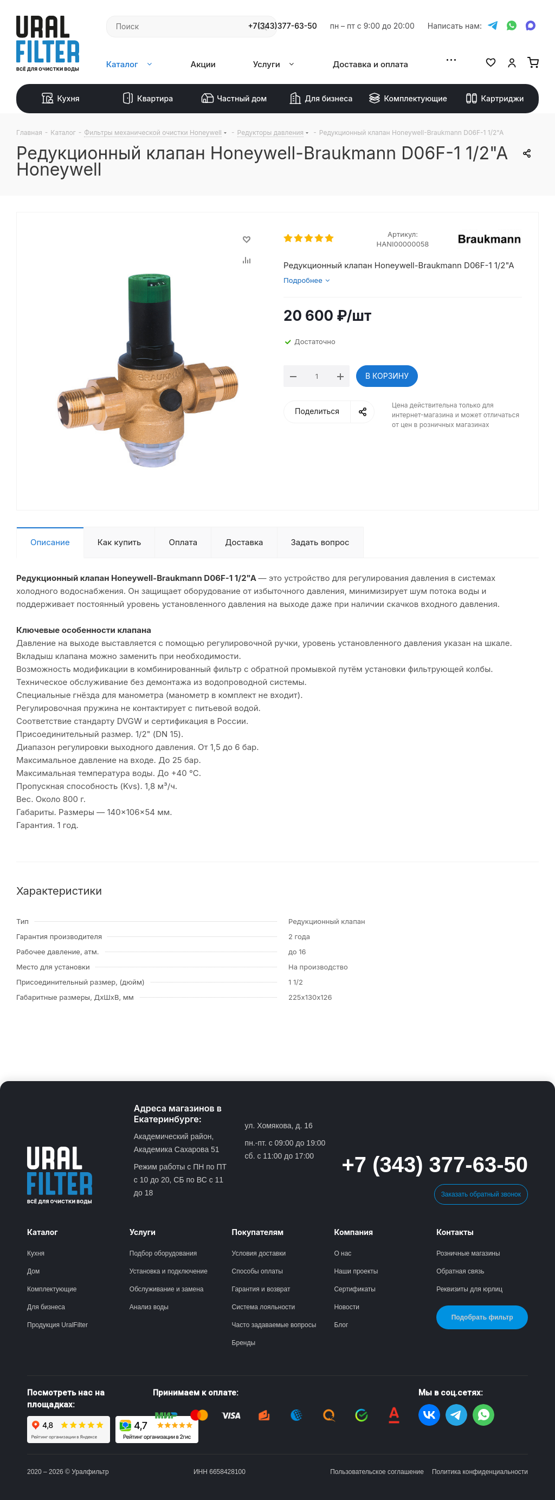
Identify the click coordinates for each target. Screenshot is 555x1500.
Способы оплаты (257, 1271)
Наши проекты (356, 1271)
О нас (342, 1253)
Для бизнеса (320, 99)
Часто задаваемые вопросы (274, 1325)
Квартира (147, 99)
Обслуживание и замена (167, 1289)
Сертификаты (355, 1289)
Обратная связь (460, 1271)
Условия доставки (259, 1253)
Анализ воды (149, 1307)
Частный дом (234, 99)
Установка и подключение (169, 1271)
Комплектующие (407, 99)
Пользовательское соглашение (377, 1472)
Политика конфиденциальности (480, 1472)
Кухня (60, 99)
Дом (33, 1271)
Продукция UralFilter (57, 1325)
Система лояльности (263, 1307)
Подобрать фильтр (482, 1317)
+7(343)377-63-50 (282, 26)
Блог (341, 1325)
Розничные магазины (468, 1253)
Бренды (243, 1343)
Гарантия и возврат (261, 1289)
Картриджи (494, 99)
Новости (346, 1307)
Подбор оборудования (163, 1253)
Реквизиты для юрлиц (469, 1289)
